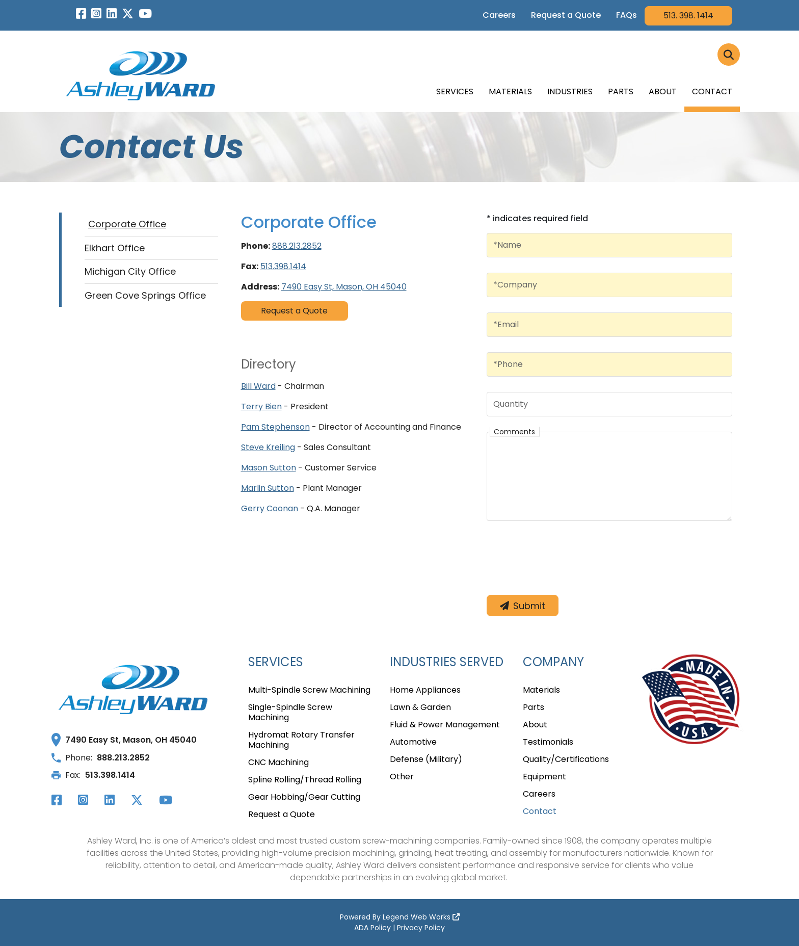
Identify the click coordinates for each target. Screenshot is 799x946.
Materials (510, 91)
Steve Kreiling (268, 447)
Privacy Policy (421, 928)
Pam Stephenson (275, 427)
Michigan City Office (130, 271)
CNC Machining (278, 762)
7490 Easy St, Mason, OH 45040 (344, 287)
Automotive (413, 742)
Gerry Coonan (269, 508)
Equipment (544, 777)
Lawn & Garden (420, 707)
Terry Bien (261, 406)
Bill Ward (258, 386)
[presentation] (564, 560)
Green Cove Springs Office (145, 295)
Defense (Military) (426, 759)
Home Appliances (425, 690)
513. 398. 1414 (688, 15)
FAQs (626, 15)
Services (454, 91)
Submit (522, 605)
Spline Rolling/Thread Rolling (304, 780)
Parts (620, 91)
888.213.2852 (297, 246)
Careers (499, 15)
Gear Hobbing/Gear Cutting (304, 797)
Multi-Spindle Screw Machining (309, 690)
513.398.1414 (283, 266)
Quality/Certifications (566, 759)
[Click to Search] (728, 54)
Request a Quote (566, 15)
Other (402, 777)
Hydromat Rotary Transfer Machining (301, 740)
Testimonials (548, 742)
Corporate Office (127, 224)
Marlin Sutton (267, 488)
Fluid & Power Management (445, 725)
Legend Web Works (421, 917)
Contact (712, 91)
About (663, 91)
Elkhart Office (115, 248)
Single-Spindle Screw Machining (290, 712)
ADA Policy (372, 928)
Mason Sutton (268, 468)
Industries (570, 91)
